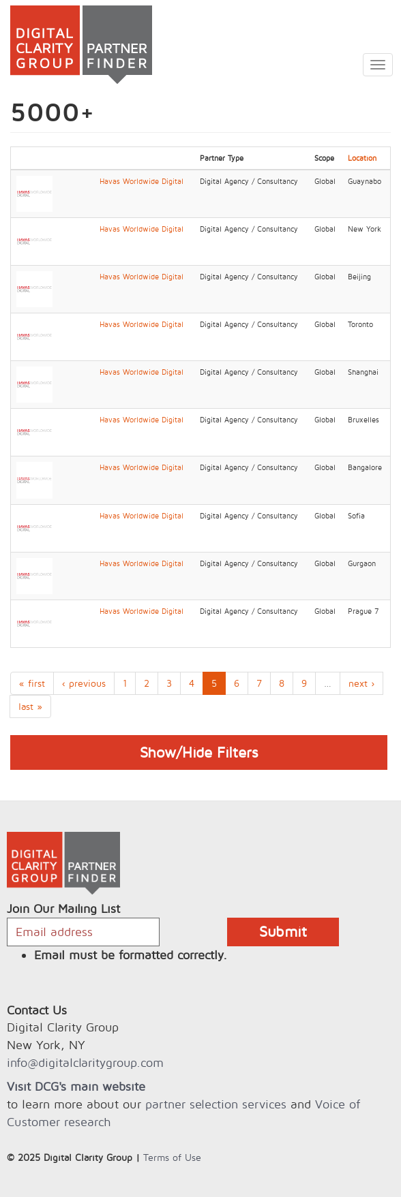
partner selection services (215, 1104)
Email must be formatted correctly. (130, 955)
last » (30, 706)
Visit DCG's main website (76, 1086)
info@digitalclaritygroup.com (85, 1062)
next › (361, 683)
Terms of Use (172, 1157)
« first (32, 683)
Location (362, 158)
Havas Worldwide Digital (141, 181)
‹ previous (84, 683)
